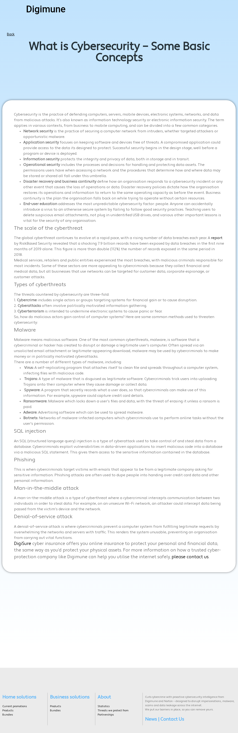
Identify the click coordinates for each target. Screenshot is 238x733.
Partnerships (106, 713)
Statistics (104, 704)
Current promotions (14, 704)
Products (7, 709)
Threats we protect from (113, 709)
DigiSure (22, 544)
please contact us (190, 557)
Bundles (7, 713)
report (216, 238)
